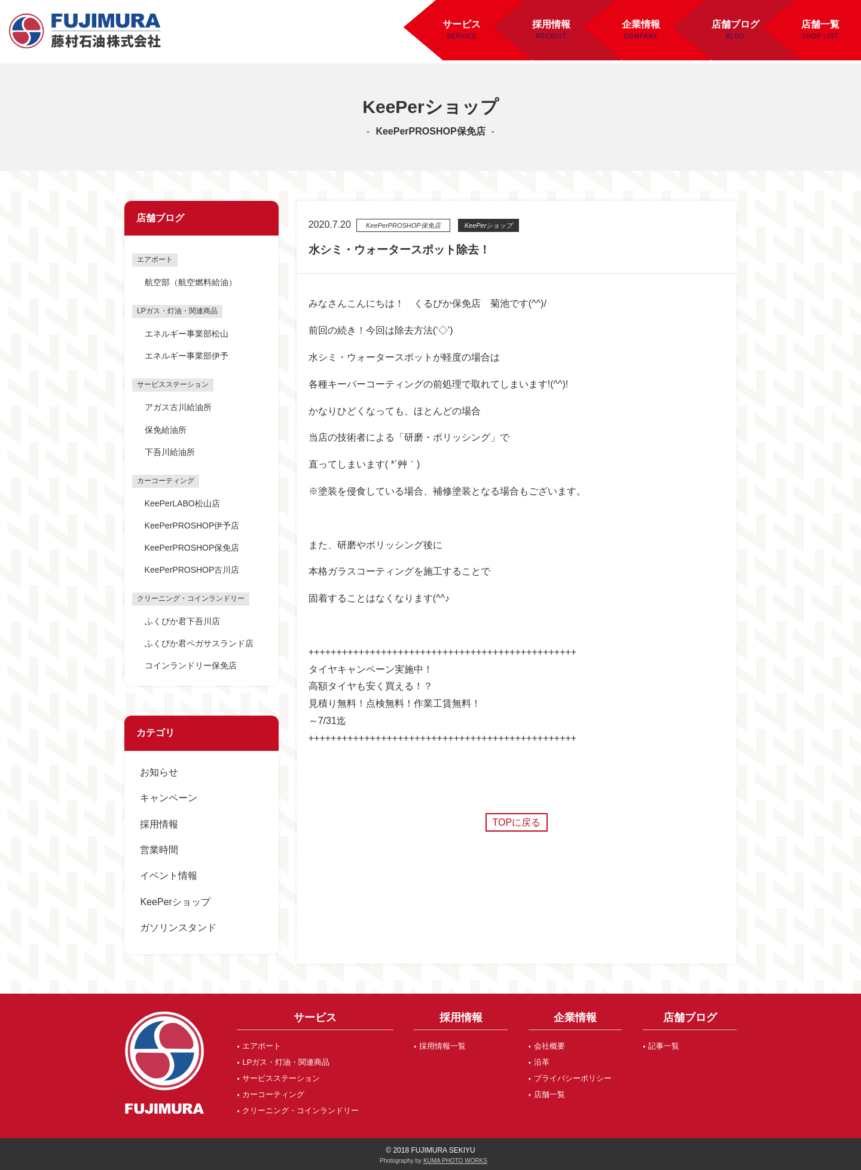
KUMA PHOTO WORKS (455, 1160)
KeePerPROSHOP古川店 (192, 570)
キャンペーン (168, 798)
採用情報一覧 (442, 1045)
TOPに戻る (517, 822)
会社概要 (549, 1045)
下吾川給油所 (170, 452)
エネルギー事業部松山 (186, 333)
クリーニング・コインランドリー (300, 1110)
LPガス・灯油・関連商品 (285, 1062)
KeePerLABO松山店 (182, 503)
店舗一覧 (549, 1094)
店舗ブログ (735, 24)
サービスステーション (281, 1078)
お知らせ (159, 772)
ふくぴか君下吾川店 (182, 621)
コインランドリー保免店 (191, 665)
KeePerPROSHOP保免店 (192, 547)
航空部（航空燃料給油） (191, 282)
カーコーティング (273, 1094)
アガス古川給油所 (178, 407)
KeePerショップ (175, 902)
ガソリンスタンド (178, 927)
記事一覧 (663, 1045)
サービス (461, 24)
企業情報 (641, 24)
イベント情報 (168, 875)
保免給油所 (166, 430)
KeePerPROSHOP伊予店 (192, 525)
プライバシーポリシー (573, 1078)
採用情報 (551, 24)
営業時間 (159, 850)
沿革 (541, 1062)
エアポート (261, 1045)
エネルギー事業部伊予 (186, 356)
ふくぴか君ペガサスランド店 (199, 643)
